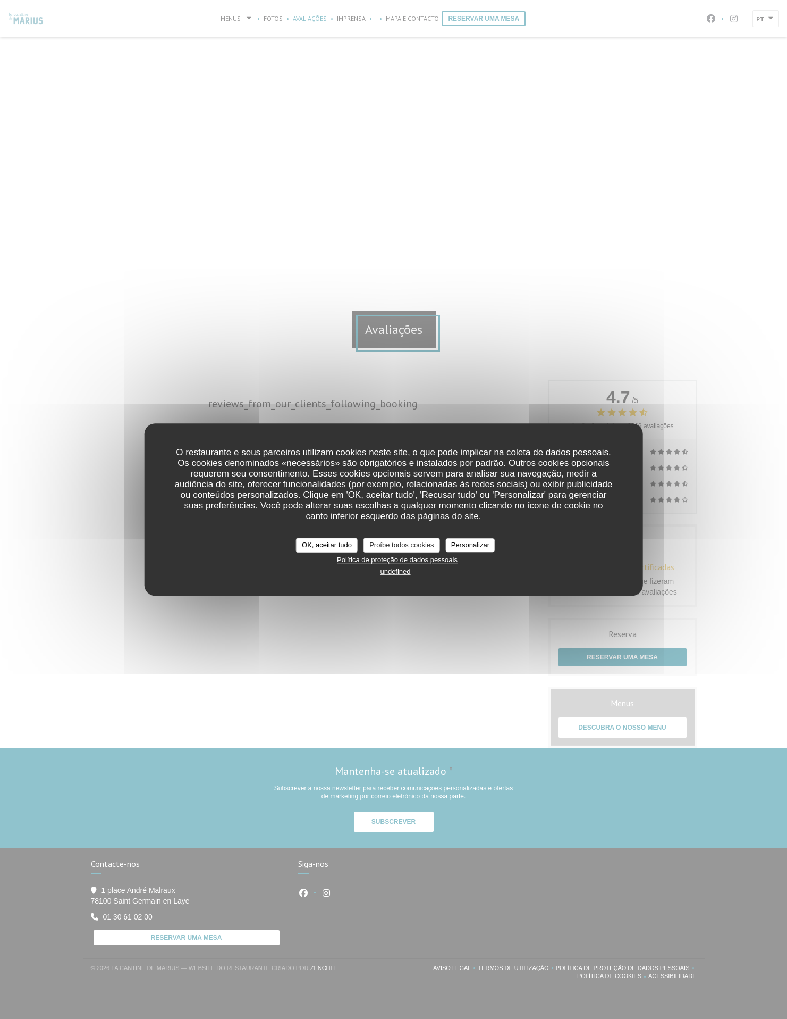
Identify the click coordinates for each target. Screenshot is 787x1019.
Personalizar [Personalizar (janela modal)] (470, 545)
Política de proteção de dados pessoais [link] (397, 560)
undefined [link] (395, 571)
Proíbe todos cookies (401, 545)
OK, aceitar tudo (327, 545)
